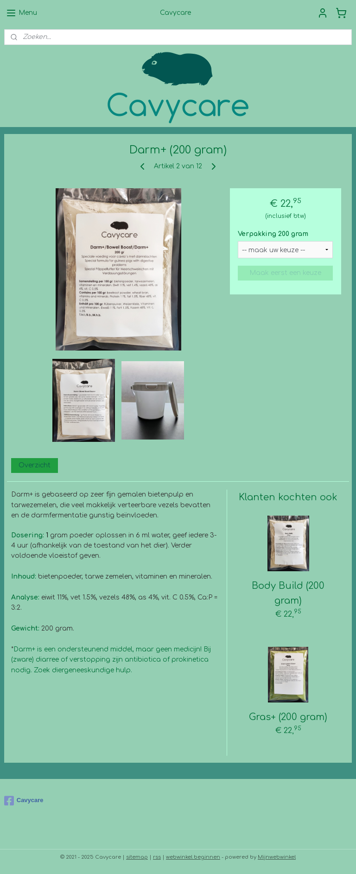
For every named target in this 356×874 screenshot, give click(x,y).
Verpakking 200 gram (273, 233)
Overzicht (35, 465)
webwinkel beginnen (193, 857)
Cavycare (24, 800)
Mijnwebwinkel (277, 857)
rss (157, 857)
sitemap (137, 857)
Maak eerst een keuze (285, 272)
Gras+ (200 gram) (288, 717)
